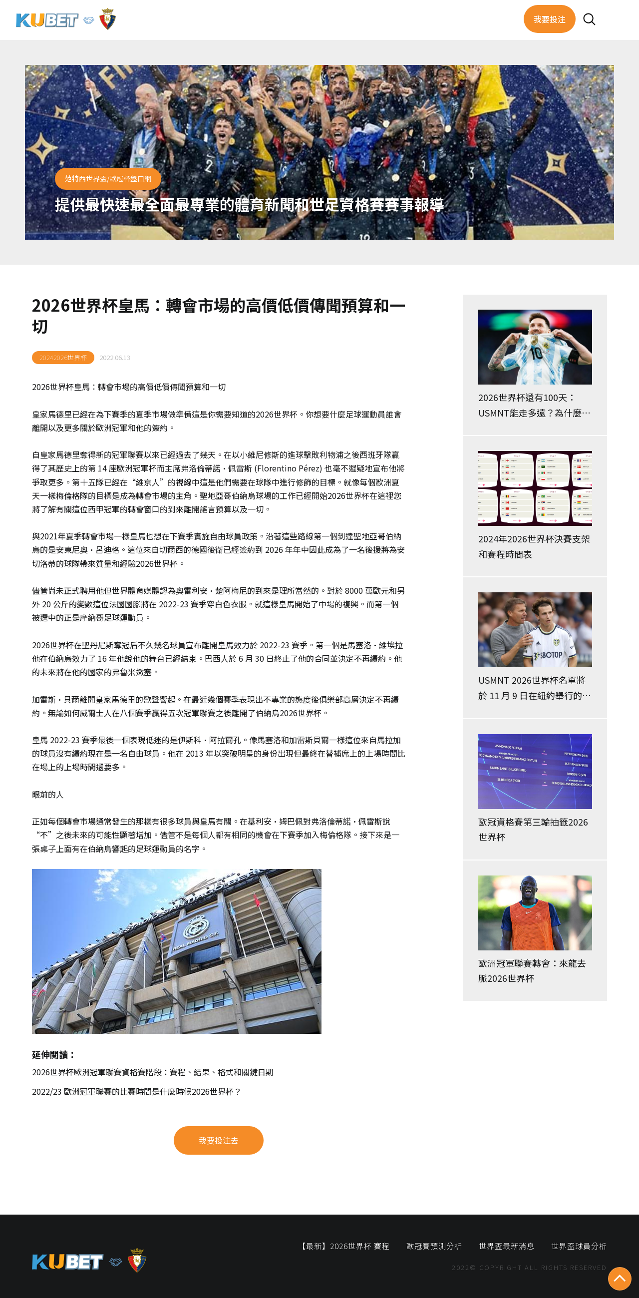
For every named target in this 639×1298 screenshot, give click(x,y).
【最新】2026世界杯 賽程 (344, 1246)
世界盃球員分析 (579, 1246)
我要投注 (550, 19)
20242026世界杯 (63, 357)
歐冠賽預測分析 (434, 1246)
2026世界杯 (53, 387)
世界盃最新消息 (507, 1246)
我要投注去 (219, 1140)
